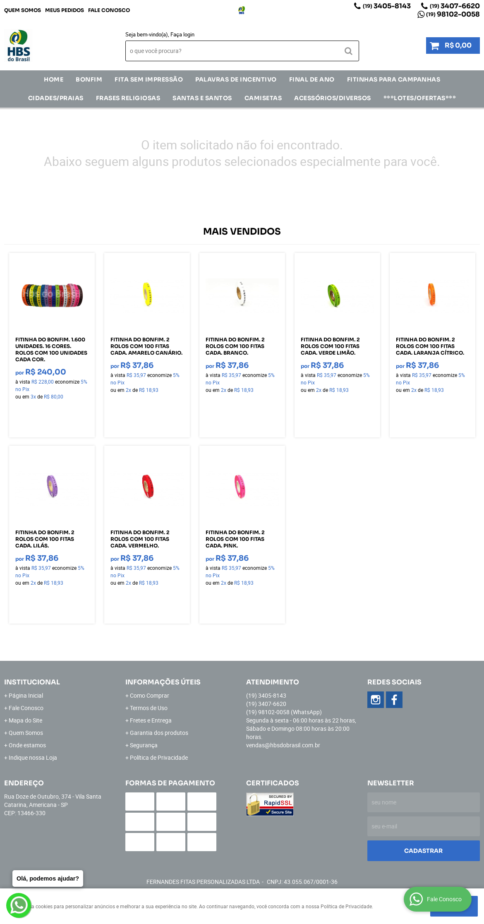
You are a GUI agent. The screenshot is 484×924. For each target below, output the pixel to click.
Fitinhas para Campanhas (394, 79)
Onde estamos (27, 745)
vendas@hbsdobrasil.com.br (283, 745)
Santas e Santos (202, 98)
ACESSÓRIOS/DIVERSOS (332, 98)
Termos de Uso (149, 708)
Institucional (32, 682)
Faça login (182, 34)
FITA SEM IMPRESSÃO (149, 79)
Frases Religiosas (128, 98)
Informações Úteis (163, 682)
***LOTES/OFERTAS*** (419, 98)
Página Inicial (26, 695)
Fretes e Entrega (151, 720)
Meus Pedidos (64, 10)
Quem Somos (22, 10)
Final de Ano (312, 79)
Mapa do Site (25, 720)
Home (53, 79)
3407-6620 (455, 6)
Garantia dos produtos (159, 733)
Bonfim (89, 79)
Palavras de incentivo (236, 79)
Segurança (144, 745)
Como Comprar (149, 695)
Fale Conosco (109, 10)
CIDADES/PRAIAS (56, 98)
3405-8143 (387, 6)
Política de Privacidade (159, 757)
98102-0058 (453, 14)
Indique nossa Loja (33, 757)
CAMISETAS (263, 98)
